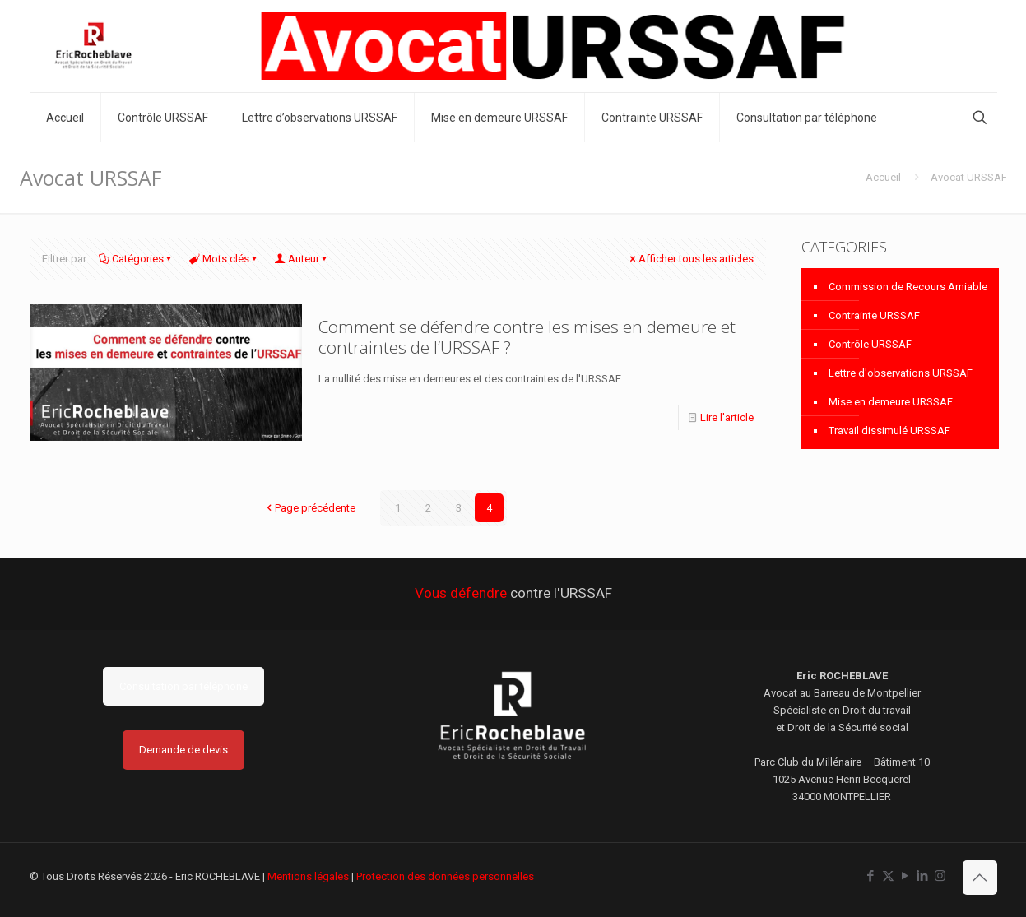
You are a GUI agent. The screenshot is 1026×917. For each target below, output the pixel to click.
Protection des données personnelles (445, 876)
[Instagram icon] (940, 875)
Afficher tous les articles (691, 258)
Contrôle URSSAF (870, 344)
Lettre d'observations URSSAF (901, 373)
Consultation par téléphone (183, 686)
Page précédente (309, 508)
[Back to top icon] (980, 877)
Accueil (883, 177)
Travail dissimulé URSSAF (889, 430)
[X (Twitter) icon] (888, 875)
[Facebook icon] (871, 875)
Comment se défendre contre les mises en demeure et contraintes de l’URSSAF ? (527, 337)
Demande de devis (183, 749)
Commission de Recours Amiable (908, 286)
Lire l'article (727, 417)
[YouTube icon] (905, 875)
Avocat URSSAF (969, 177)
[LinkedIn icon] (923, 875)
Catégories (136, 258)
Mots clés (224, 258)
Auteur (302, 258)
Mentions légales (308, 876)
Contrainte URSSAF (874, 315)
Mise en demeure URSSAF (891, 402)
